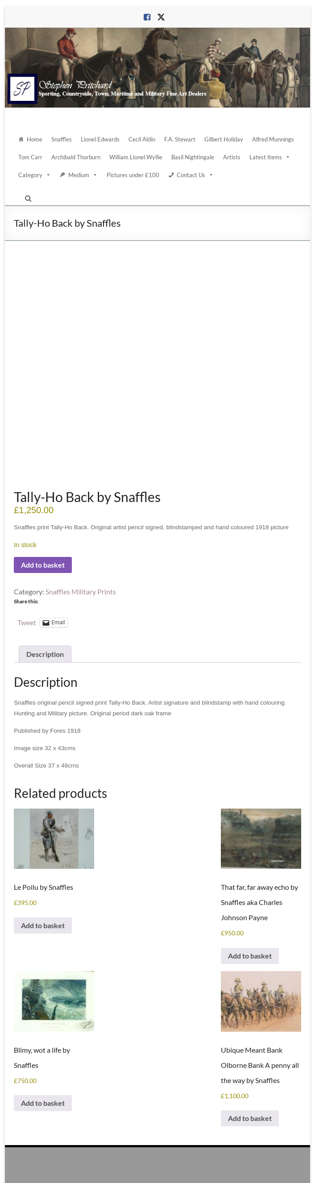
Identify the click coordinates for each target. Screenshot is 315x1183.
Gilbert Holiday (223, 139)
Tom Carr (30, 157)
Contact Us (195, 175)
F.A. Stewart (179, 139)
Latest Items (269, 157)
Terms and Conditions (218, 1167)
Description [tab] (45, 585)
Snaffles (61, 139)
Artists (231, 157)
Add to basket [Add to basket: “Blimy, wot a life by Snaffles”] (43, 1033)
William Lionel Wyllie (135, 157)
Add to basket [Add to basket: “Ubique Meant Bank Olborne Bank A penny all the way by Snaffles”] (250, 1049)
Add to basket (43, 495)
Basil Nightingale (192, 157)
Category (34, 175)
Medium (83, 175)
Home (34, 139)
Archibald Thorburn (75, 157)
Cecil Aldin (141, 139)
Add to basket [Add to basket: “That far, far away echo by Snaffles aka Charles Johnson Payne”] (250, 886)
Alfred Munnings (273, 139)
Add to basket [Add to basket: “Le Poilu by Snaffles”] (43, 856)
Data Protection (168, 1167)
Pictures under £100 (133, 174)
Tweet (26, 553)
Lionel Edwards (100, 139)
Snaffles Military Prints (81, 522)
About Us (102, 1167)
